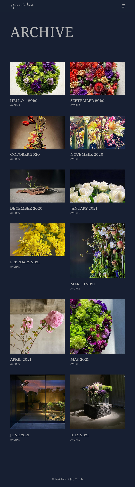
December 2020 (26, 209)
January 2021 (83, 209)
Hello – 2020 (23, 101)
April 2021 (20, 360)
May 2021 (79, 360)
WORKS (15, 105)
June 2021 (19, 435)
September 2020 (87, 101)
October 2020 (25, 155)
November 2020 (86, 155)
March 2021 (82, 284)
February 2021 (25, 262)
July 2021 (79, 435)
